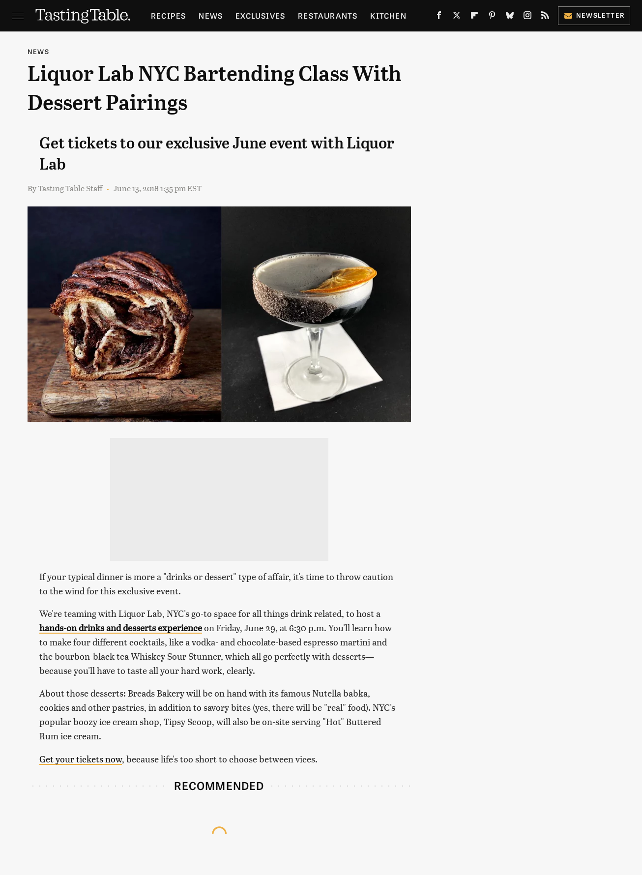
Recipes (168, 15)
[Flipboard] (474, 17)
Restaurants (327, 15)
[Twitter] (457, 17)
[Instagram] (527, 17)
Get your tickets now (80, 759)
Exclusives (260, 15)
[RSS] (545, 17)
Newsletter (594, 15)
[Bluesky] (510, 17)
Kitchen (388, 15)
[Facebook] (439, 17)
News (211, 15)
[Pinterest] (492, 17)
